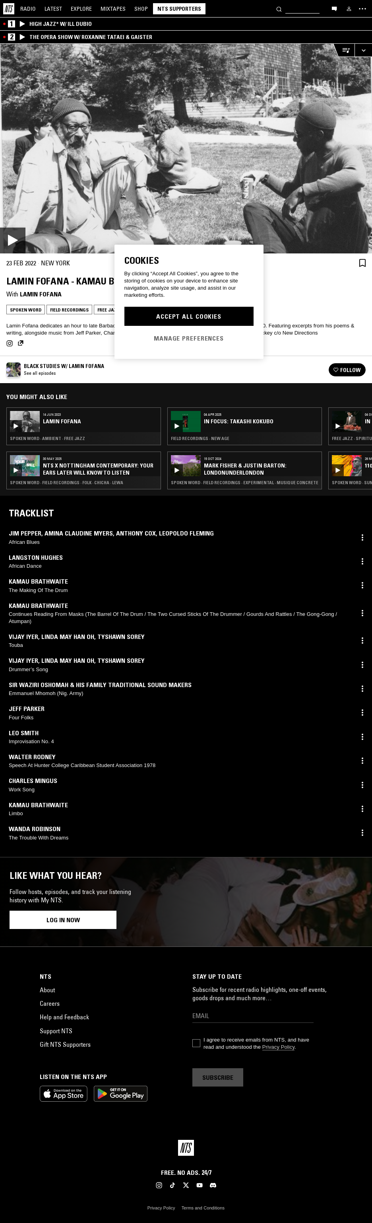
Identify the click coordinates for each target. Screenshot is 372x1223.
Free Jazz (108, 310)
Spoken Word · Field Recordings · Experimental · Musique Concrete (244, 482)
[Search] (279, 9)
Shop (141, 8)
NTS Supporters (179, 8)
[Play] (186, 148)
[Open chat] (334, 8)
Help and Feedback (64, 1017)
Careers (50, 1003)
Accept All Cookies (188, 316)
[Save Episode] (362, 263)
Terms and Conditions (203, 1207)
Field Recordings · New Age (200, 438)
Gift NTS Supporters (65, 1044)
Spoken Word (25, 310)
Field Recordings (69, 310)
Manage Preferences (189, 338)
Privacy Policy (278, 1047)
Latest (53, 8)
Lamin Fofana (41, 294)
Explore (81, 8)
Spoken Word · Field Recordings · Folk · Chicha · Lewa (66, 482)
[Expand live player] (363, 50)
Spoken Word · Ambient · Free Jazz (47, 438)
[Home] (8, 8)
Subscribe (217, 1077)
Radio (28, 8)
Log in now (63, 920)
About (47, 990)
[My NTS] (349, 8)
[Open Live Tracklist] (344, 50)
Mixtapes (113, 8)
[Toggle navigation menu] (362, 8)
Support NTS (56, 1031)
